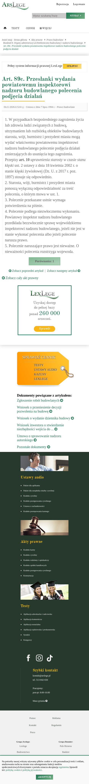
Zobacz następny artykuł (63, 270)
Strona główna (20, 39)
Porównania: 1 (44, 261)
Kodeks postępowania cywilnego (37, 501)
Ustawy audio (45, 369)
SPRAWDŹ (72, 66)
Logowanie (79, 4)
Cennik (30, 28)
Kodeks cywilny (30, 496)
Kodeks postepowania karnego (36, 511)
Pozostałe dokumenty (33, 447)
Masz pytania (40, 701)
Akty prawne (37, 39)
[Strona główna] (5, 29)
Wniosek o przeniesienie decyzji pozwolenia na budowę (39, 409)
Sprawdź (44, 329)
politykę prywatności (32, 770)
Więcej (45, 28)
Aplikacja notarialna (32, 624)
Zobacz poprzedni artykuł (26, 270)
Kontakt (32, 725)
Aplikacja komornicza (32, 619)
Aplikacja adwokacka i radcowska (37, 614)
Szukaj (75, 15)
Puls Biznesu (66, 746)
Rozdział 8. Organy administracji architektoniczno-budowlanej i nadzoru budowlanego (43, 43)
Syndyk (26, 635)
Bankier (65, 752)
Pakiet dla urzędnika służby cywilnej (38, 490)
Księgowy (27, 640)
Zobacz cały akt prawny (20, 278)
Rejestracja (62, 4)
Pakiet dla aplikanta (31, 485)
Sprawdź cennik (39, 357)
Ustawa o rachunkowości (33, 506)
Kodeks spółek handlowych (35, 565)
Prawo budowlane (55, 39)
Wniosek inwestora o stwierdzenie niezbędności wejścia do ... (40, 427)
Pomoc (32, 718)
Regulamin (56, 725)
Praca (32, 732)
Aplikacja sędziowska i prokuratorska (39, 629)
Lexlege (23, 746)
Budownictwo (23, 752)
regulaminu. (64, 767)
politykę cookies (13, 770)
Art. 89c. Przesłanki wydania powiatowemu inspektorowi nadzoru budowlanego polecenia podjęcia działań (44, 47)
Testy (15, 28)
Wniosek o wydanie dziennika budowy (45, 418)
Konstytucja (28, 575)
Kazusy (40, 374)
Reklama (56, 718)
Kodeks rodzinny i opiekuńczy (36, 560)
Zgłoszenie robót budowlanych (40, 400)
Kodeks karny (29, 550)
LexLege (41, 379)
